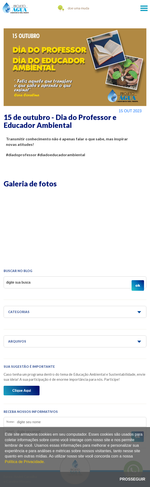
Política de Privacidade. (25, 462)
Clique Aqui (21, 390)
